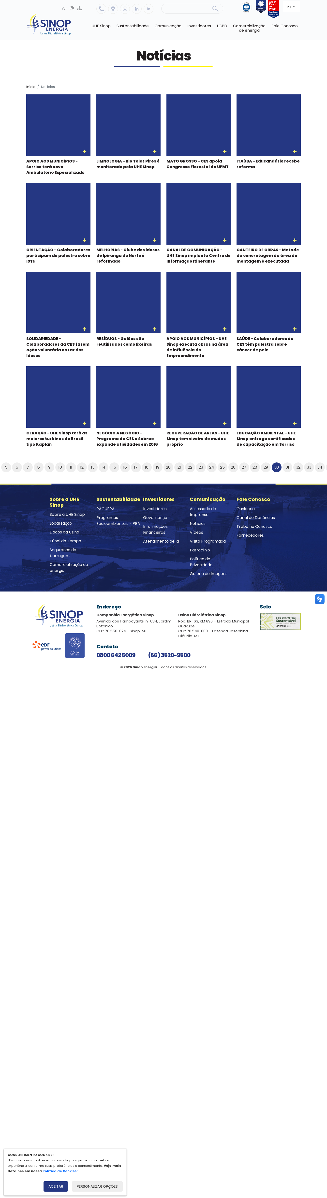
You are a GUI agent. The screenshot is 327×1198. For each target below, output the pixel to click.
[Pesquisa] (192, 9)
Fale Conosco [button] (284, 26)
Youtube (148, 9)
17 (136, 467)
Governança (155, 517)
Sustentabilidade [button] (133, 26)
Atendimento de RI (161, 541)
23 (201, 467)
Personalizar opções (97, 1186)
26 (233, 467)
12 (82, 467)
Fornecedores (250, 535)
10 (60, 467)
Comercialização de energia (69, 567)
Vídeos (196, 532)
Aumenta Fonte (64, 8)
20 (168, 467)
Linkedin (137, 9)
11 (71, 467)
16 (125, 467)
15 (114, 467)
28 (255, 467)
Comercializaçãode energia (249, 28)
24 (211, 467)
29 (266, 467)
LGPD (222, 26)
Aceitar (55, 1186)
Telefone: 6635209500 (101, 9)
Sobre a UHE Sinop (67, 514)
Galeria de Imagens (208, 574)
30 (276, 467)
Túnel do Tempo (65, 541)
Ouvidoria (246, 509)
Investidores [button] (199, 26)
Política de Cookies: (60, 1171)
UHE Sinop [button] (101, 26)
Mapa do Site (79, 8)
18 (147, 467)
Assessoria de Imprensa (203, 512)
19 (157, 467)
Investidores (155, 509)
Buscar (215, 9)
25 (222, 467)
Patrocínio (200, 550)
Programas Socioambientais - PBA (118, 520)
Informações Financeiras (155, 529)
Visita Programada (208, 541)
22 (190, 467)
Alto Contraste (72, 8)
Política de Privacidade (201, 562)
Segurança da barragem (63, 553)
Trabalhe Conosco (254, 526)
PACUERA (105, 509)
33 (309, 467)
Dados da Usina (64, 532)
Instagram (125, 9)
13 (92, 467)
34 (319, 467)
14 (103, 467)
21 (179, 467)
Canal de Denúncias (256, 517)
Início (30, 86)
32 (298, 467)
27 (244, 467)
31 (287, 467)
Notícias (198, 523)
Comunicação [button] (168, 26)
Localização (113, 9)
